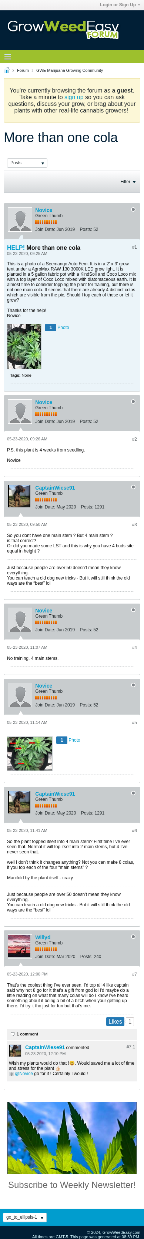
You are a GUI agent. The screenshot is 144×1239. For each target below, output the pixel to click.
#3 (134, 524)
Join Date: (45, 229)
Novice (43, 210)
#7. (131, 1047)
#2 (134, 439)
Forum (23, 70)
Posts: (86, 229)
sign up (74, 97)
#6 (134, 830)
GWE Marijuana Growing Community (69, 70)
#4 (134, 647)
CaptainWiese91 (55, 488)
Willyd (42, 937)
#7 (134, 974)
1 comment (27, 1034)
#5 (134, 722)
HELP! (16, 248)
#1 (134, 247)
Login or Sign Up (120, 4)
